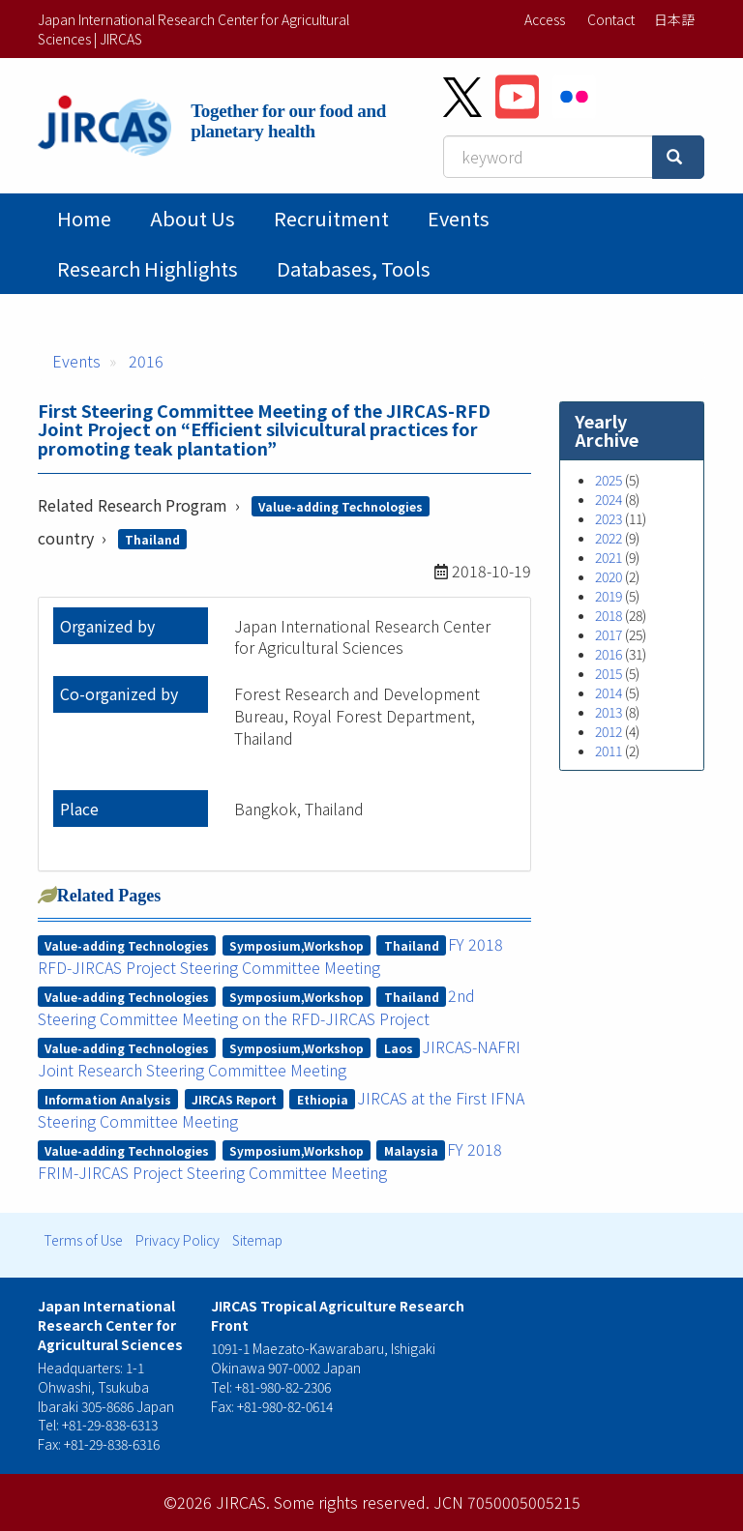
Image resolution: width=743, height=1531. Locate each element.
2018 (608, 615)
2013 (608, 711)
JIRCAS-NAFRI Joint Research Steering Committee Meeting (279, 1058)
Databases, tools (354, 268)
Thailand (152, 539)
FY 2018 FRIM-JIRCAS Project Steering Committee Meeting (270, 1160)
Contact (611, 19)
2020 (608, 576)
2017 (608, 634)
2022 (608, 537)
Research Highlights (147, 268)
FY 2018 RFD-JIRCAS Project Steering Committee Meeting (271, 955)
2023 (608, 518)
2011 (608, 750)
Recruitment (331, 218)
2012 (608, 731)
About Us (192, 218)
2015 (608, 673)
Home (84, 218)
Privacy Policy (177, 1240)
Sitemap (257, 1240)
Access (544, 19)
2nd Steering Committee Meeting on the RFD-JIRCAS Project (257, 1007)
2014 (608, 692)
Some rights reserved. (352, 1502)
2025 (608, 479)
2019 (608, 595)
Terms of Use (83, 1240)
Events (459, 218)
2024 (608, 499)
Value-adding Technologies (340, 506)
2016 (146, 360)
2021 (608, 557)
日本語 (674, 19)
